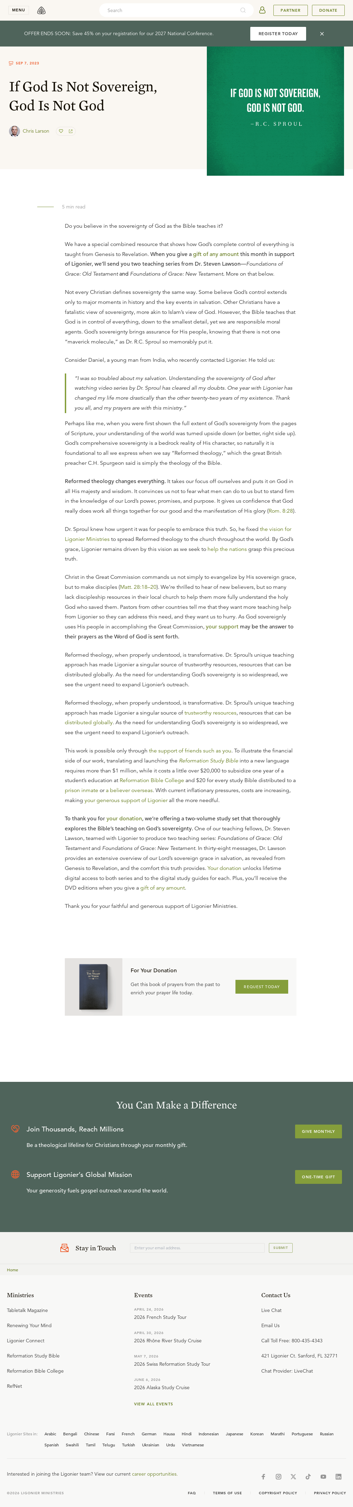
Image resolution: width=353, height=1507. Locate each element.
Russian (327, 1433)
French (128, 1433)
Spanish (51, 1444)
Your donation (224, 868)
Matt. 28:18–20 (138, 587)
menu (18, 10)
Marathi (278, 1433)
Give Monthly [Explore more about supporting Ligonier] (318, 1131)
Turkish (128, 1444)
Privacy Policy (330, 1493)
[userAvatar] (262, 10)
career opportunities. (155, 1474)
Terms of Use (227, 1493)
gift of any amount (216, 254)
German (149, 1433)
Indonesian (209, 1433)
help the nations (227, 549)
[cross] (322, 34)
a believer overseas (129, 790)
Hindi (187, 1433)
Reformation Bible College (152, 780)
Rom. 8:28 (281, 511)
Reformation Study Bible (208, 760)
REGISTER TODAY (278, 33)
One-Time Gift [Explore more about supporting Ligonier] (318, 1177)
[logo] (41, 10)
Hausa (169, 1433)
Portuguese (302, 1433)
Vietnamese (193, 1444)
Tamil (90, 1444)
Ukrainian (150, 1444)
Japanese (234, 1433)
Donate (328, 10)
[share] (70, 131)
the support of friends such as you (190, 750)
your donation (124, 818)
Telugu (108, 1444)
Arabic (50, 1433)
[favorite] (62, 131)
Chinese (91, 1433)
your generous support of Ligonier (126, 800)
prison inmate (81, 790)
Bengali (70, 1433)
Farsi (110, 1433)
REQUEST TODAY (262, 986)
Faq (192, 1493)
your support (222, 626)
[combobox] (167, 10)
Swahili (72, 1444)
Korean (257, 1433)
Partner (291, 10)
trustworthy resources (210, 712)
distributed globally (89, 722)
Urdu (170, 1444)
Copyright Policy (278, 1493)
